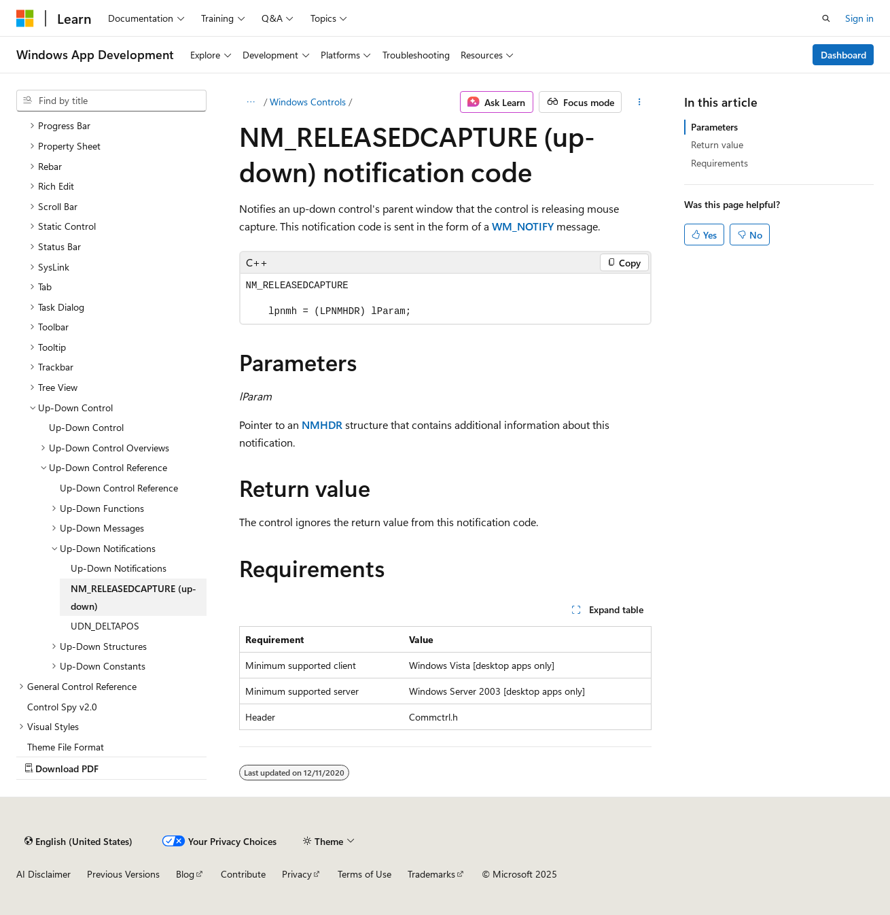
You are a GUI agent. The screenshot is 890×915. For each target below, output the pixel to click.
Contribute (243, 873)
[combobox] (111, 100)
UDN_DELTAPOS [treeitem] (105, 625)
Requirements (719, 162)
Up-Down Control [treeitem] (86, 427)
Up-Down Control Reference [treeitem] (119, 487)
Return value (717, 144)
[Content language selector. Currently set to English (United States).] (78, 841)
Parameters (714, 126)
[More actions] (639, 102)
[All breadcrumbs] (251, 102)
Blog (185, 873)
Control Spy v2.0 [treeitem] (62, 706)
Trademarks (431, 873)
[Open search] (826, 18)
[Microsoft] (25, 18)
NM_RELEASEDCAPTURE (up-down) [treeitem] (133, 597)
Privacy (297, 873)
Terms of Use (364, 873)
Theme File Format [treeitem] (65, 746)
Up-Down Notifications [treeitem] (118, 568)
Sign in (859, 18)
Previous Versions (123, 873)
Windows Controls (308, 101)
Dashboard (843, 54)
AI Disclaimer (43, 873)
